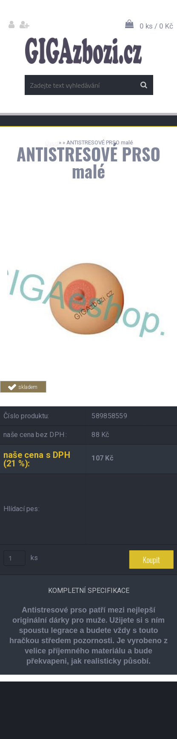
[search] (143, 85)
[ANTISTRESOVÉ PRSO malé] (88, 221)
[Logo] (83, 50)
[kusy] (14, 558)
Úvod (50, 142)
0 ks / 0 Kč (156, 26)
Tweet (143, 398)
